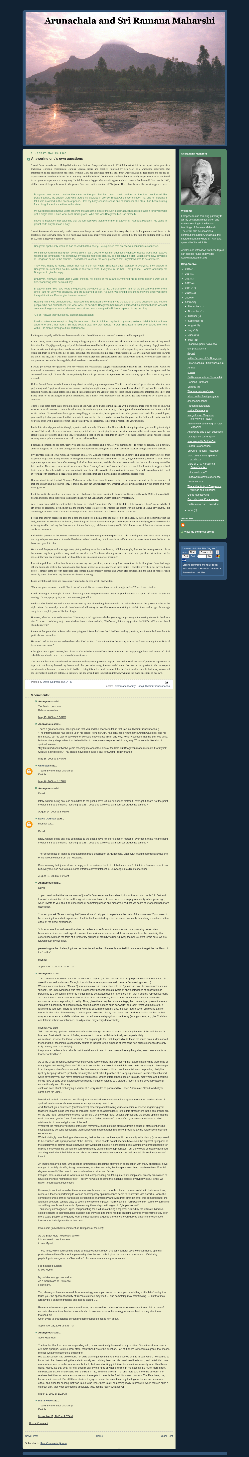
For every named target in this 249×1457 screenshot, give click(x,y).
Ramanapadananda (198, 405)
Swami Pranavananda (157, 686)
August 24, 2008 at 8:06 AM (53, 811)
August (192, 325)
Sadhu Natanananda (199, 446)
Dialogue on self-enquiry (201, 436)
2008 (188, 302)
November (194, 311)
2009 (188, 297)
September (194, 320)
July (190, 330)
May (190, 339)
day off (191, 353)
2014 (188, 273)
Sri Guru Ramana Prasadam (203, 450)
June (191, 335)
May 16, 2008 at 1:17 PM (52, 781)
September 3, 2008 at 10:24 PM (56, 966)
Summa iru (193, 386)
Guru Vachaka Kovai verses (202, 499)
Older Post (167, 1436)
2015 (188, 269)
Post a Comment (38, 1423)
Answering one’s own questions (205, 431)
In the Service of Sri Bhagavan (204, 358)
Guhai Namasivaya (198, 494)
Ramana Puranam (197, 382)
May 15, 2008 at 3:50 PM (52, 717)
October (193, 316)
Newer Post (31, 1436)
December (194, 306)
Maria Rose (45, 1400)
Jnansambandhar (197, 401)
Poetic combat (195, 481)
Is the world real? (197, 472)
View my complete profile (199, 531)
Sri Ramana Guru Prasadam (203, 504)
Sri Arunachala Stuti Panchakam (205, 363)
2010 (188, 292)
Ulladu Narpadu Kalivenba (202, 344)
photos (191, 372)
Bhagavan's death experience (204, 477)
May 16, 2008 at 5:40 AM (52, 758)
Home (99, 1436)
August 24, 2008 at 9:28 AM (53, 876)
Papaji (140, 686)
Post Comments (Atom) (54, 1443)
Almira (191, 367)
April (191, 510)
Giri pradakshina (196, 348)
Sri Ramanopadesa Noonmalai (204, 377)
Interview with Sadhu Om (201, 441)
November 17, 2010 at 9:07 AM (55, 1416)
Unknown (44, 765)
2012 (188, 283)
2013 (188, 278)
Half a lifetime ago (197, 410)
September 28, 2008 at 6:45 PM (56, 1325)
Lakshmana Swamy (124, 686)
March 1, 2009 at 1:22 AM (52, 1393)
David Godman (47, 818)
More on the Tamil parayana (203, 396)
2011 (188, 288)
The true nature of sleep (200, 391)
